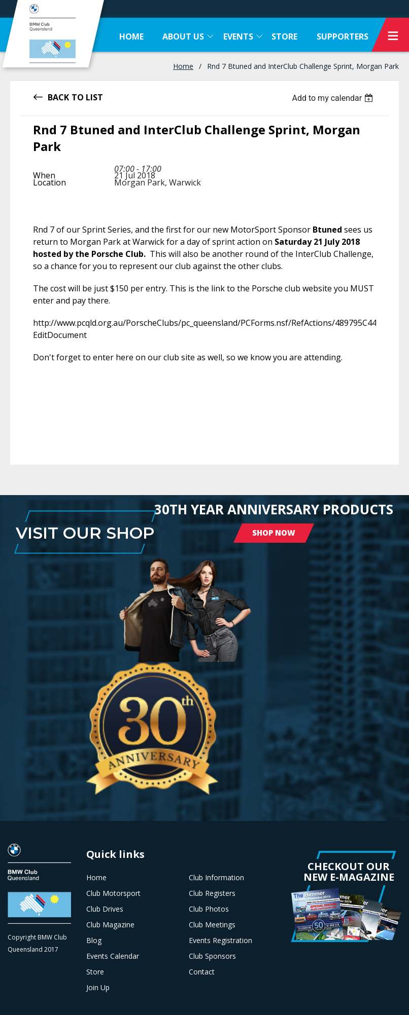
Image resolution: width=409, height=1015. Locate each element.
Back (58, 96)
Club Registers (212, 893)
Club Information (216, 877)
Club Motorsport (113, 893)
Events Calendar (112, 956)
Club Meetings (212, 924)
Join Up (98, 987)
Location (49, 182)
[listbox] (334, 98)
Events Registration (220, 940)
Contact (202, 971)
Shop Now (273, 533)
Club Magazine (110, 924)
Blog (93, 940)
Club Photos (209, 909)
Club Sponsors (212, 956)
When (44, 175)
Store (95, 971)
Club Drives (104, 909)
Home (183, 66)
